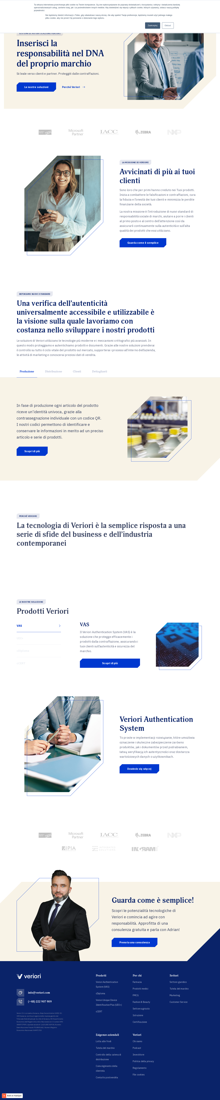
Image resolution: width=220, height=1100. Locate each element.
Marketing (175, 995)
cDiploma (100, 993)
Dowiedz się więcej (139, 768)
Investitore (138, 1054)
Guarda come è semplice (143, 242)
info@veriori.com (39, 993)
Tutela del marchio (179, 988)
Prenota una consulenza (134, 942)
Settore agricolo (141, 1008)
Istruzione (138, 1015)
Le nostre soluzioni (36, 87)
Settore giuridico (178, 982)
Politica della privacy (143, 1061)
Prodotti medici (140, 988)
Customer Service (179, 1002)
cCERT (99, 1011)
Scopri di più (32, 451)
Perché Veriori (73, 87)
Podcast (137, 1048)
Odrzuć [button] (168, 25)
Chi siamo (137, 1041)
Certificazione (140, 1022)
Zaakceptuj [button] (152, 25)
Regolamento (140, 1068)
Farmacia (137, 982)
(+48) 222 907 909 (40, 1001)
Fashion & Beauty (141, 1002)
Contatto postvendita (107, 1077)
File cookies (139, 1074)
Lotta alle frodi (103, 1041)
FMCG (136, 995)
